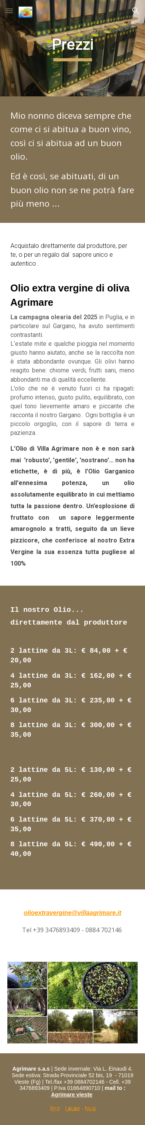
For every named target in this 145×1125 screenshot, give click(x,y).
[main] (72, 48)
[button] (9, 10)
